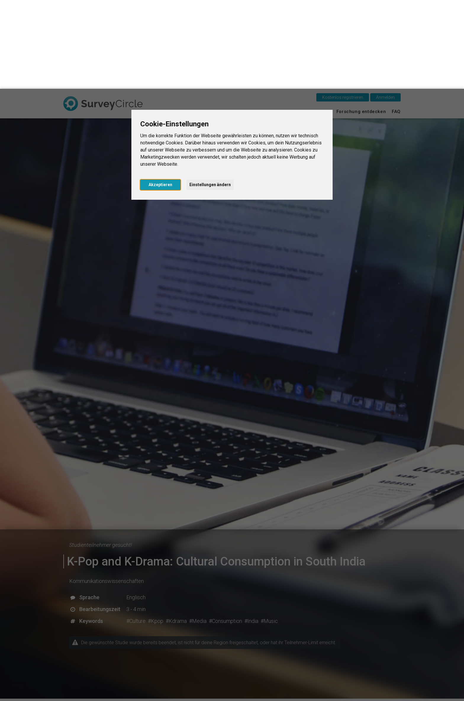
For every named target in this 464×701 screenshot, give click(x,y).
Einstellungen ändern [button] (210, 96)
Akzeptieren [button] (160, 96)
